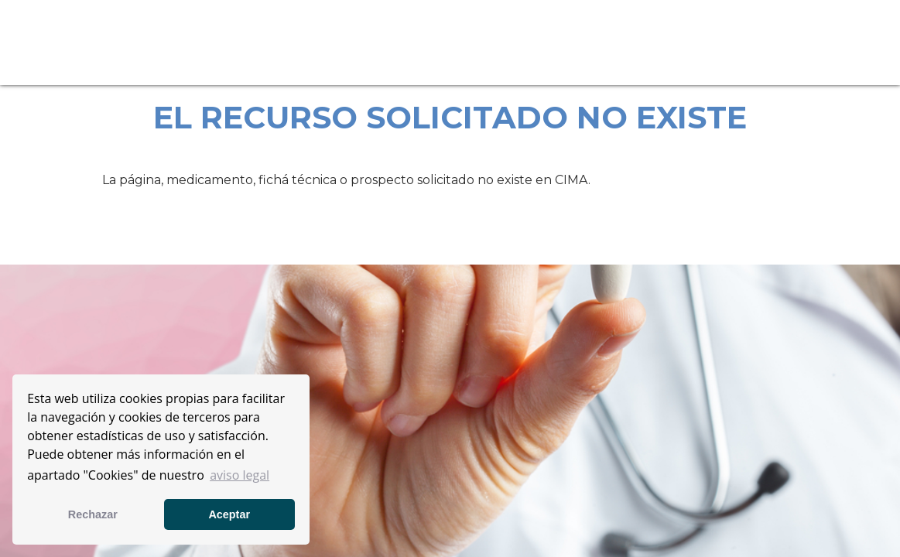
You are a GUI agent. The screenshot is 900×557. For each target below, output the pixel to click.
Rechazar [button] (93, 514)
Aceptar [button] (229, 514)
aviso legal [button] (239, 475)
